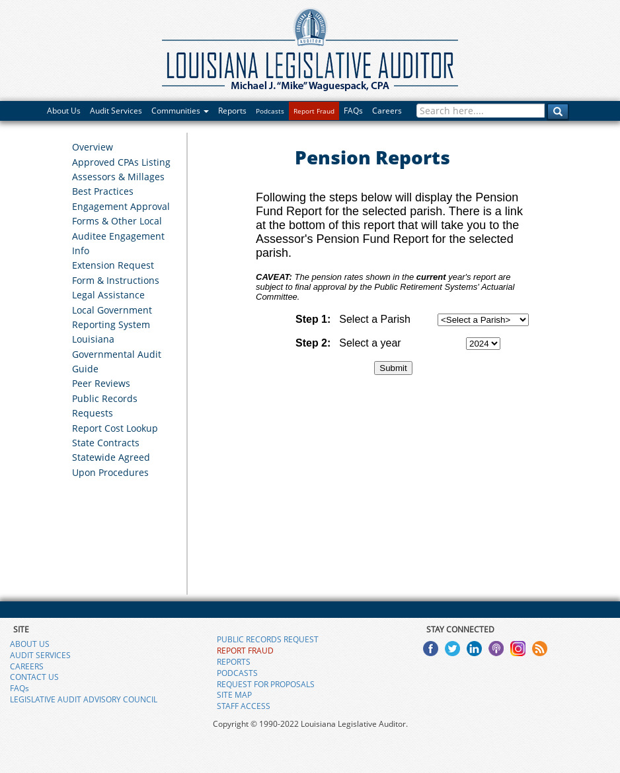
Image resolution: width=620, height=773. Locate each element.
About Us (64, 110)
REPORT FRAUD (245, 650)
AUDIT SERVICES (40, 655)
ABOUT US (30, 644)
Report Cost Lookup (115, 428)
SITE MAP (234, 694)
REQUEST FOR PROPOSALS (266, 684)
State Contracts (105, 442)
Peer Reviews (101, 383)
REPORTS (234, 661)
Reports (232, 110)
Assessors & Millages (118, 176)
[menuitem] (124, 146)
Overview (92, 147)
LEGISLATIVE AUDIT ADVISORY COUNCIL (83, 699)
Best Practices (103, 191)
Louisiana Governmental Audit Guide (116, 354)
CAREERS (27, 666)
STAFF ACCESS (243, 706)
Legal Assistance (108, 294)
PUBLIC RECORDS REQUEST (268, 639)
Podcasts (270, 111)
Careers (387, 110)
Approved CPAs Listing (121, 162)
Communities (180, 110)
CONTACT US (34, 677)
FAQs (353, 110)
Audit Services (116, 110)
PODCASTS (237, 673)
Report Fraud (313, 111)
